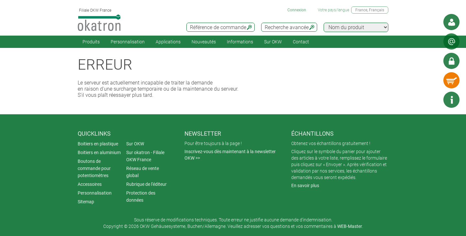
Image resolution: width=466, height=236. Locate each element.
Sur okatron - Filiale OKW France (145, 156)
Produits (91, 41)
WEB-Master (349, 226)
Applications (168, 41)
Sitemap (86, 201)
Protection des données (140, 196)
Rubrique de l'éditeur (146, 184)
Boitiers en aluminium (99, 152)
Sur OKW (273, 41)
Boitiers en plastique (98, 143)
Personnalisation (128, 41)
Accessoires (90, 184)
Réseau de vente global (142, 172)
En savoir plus (305, 185)
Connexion (296, 10)
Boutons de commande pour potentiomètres (94, 168)
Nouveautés (204, 41)
